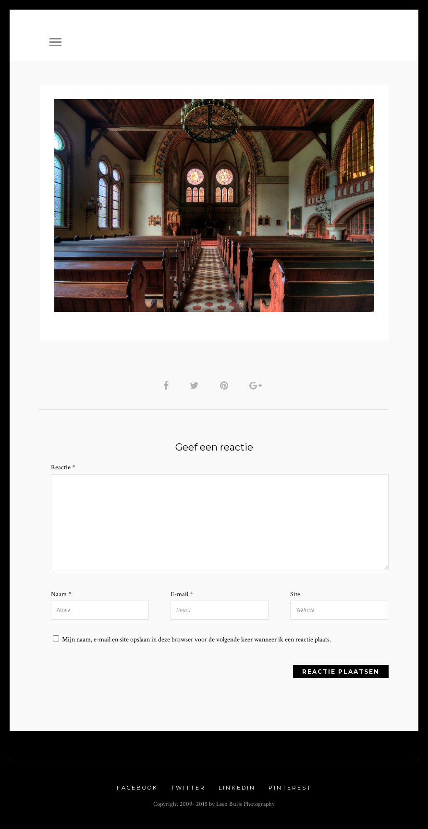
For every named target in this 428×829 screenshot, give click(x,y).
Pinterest (290, 787)
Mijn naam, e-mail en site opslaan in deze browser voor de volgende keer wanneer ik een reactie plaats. (196, 639)
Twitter (188, 787)
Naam (61, 594)
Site (295, 594)
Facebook (137, 787)
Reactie (63, 467)
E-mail (182, 594)
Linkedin (237, 787)
